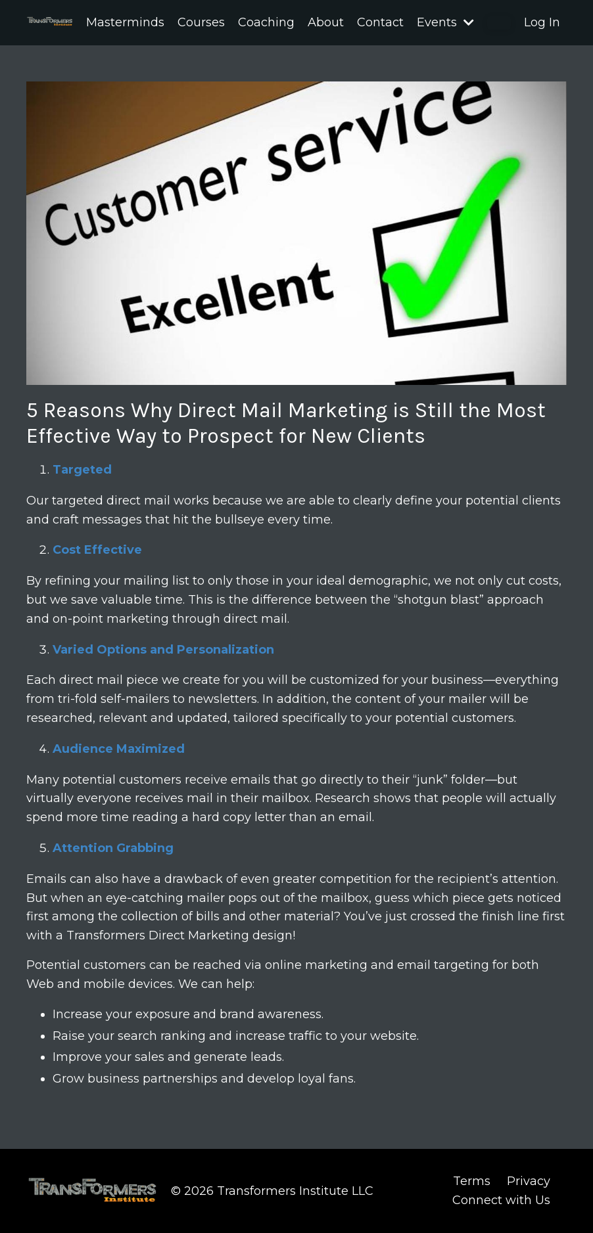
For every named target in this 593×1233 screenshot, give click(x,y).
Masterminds (125, 22)
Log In (542, 22)
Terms (471, 1181)
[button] (499, 23)
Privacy (528, 1181)
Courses (201, 22)
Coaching (266, 22)
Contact (380, 22)
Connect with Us (501, 1200)
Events (445, 22)
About (326, 22)
